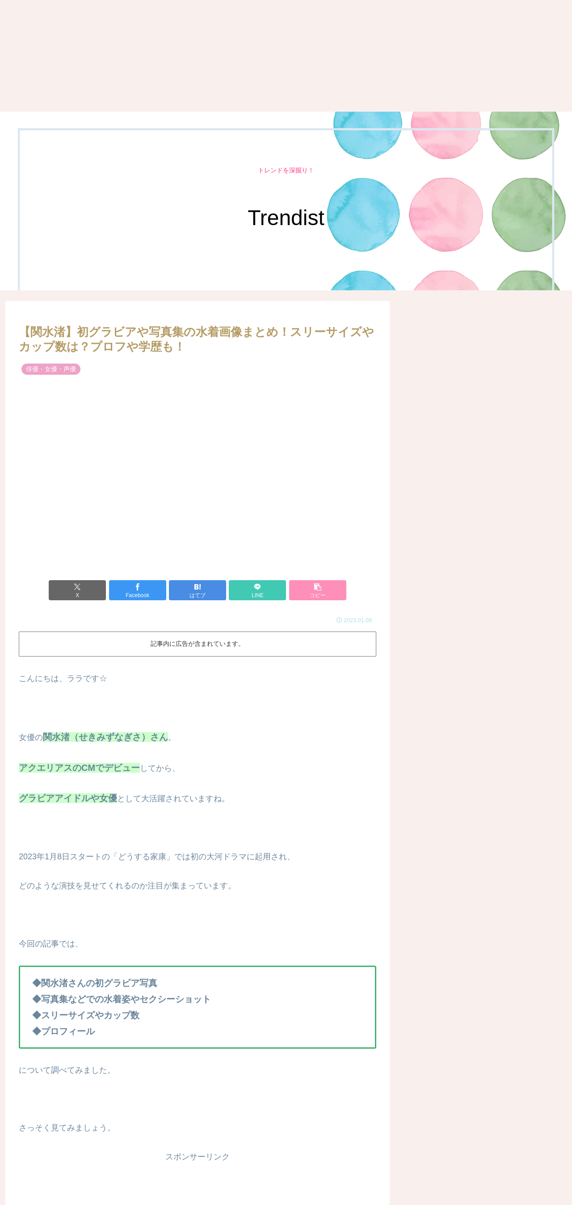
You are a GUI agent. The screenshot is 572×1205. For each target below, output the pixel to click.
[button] (317, 590)
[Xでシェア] (77, 590)
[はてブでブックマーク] (197, 590)
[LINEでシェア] (257, 590)
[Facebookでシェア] (137, 590)
